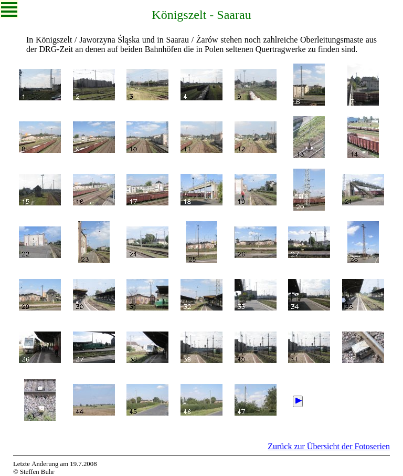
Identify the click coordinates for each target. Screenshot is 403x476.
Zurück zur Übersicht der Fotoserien (329, 446)
